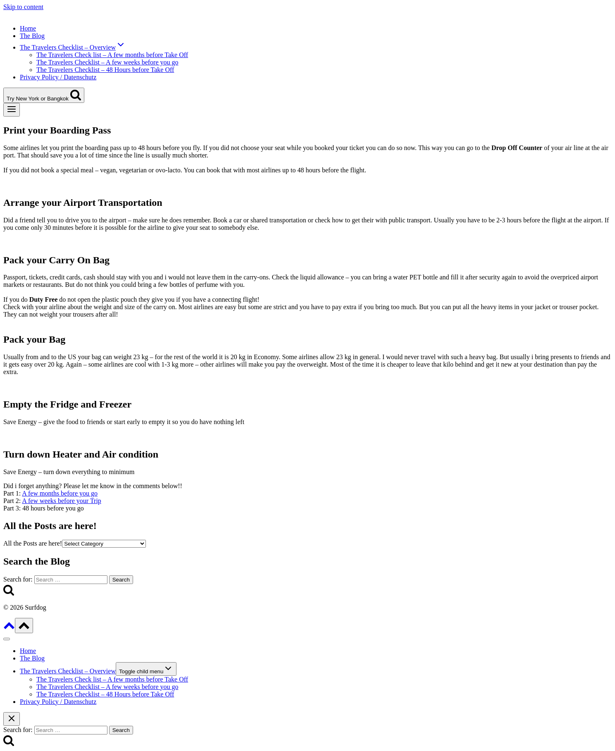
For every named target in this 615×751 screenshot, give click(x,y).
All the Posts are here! (32, 543)
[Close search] (11, 719)
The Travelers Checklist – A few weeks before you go (107, 62)
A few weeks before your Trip (61, 500)
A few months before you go (60, 493)
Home (28, 28)
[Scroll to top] (9, 628)
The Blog (32, 35)
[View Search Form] (43, 95)
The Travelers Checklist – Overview (68, 671)
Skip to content (23, 6)
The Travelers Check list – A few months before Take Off (112, 54)
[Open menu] (11, 110)
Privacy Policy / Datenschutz (58, 77)
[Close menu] (6, 639)
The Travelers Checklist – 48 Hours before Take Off (105, 69)
